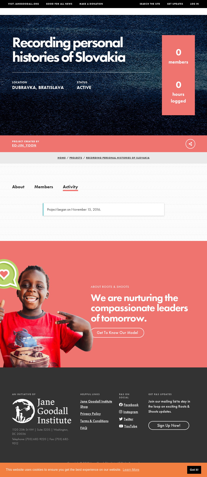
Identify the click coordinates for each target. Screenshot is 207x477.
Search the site (150, 4)
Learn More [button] (131, 469)
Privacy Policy (90, 421)
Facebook (128, 412)
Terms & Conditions (94, 429)
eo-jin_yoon (24, 153)
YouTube (128, 434)
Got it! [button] (194, 469)
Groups (164, 15)
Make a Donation (91, 4)
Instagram (128, 419)
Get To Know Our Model (117, 340)
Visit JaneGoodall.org (23, 4)
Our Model (127, 15)
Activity (70, 195)
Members (43, 195)
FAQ (83, 436)
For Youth (76, 15)
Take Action (186, 15)
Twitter (126, 427)
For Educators (102, 15)
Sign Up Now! (168, 433)
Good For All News (59, 4)
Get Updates (175, 4)
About (58, 15)
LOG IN (194, 4)
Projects (147, 15)
